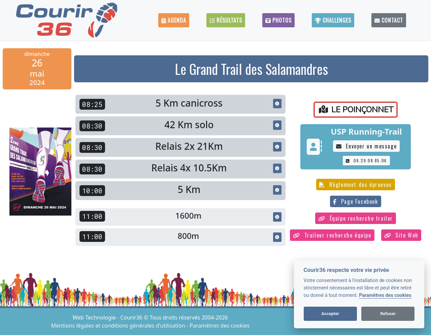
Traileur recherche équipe (332, 235)
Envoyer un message (366, 146)
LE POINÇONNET (356, 109)
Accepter (330, 313)
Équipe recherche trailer (355, 218)
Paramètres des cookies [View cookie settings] (220, 325)
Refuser (388, 313)
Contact (388, 20)
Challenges (333, 20)
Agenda (173, 20)
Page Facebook (355, 201)
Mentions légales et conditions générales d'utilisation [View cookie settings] (119, 325)
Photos (278, 20)
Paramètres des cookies (385, 295)
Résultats (225, 20)
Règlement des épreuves (355, 184)
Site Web (401, 235)
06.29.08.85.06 (366, 160)
